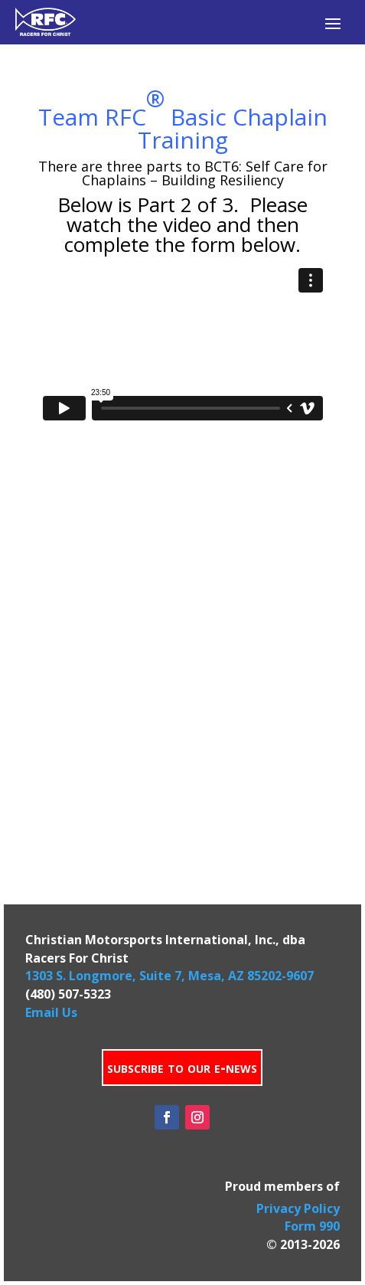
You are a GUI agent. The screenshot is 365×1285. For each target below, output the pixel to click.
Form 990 (312, 1226)
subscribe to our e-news (182, 1067)
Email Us (51, 1012)
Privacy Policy (298, 1208)
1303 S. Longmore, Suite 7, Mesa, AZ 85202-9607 (169, 975)
